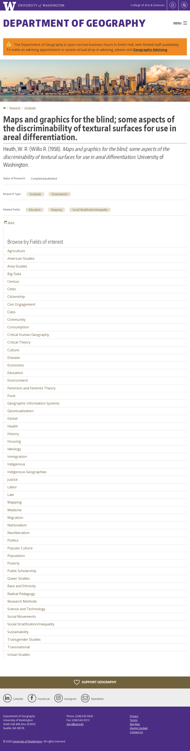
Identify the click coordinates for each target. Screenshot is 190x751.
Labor (12, 487)
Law (10, 494)
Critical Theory (19, 342)
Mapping (56, 210)
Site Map (135, 724)
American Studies (21, 258)
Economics (15, 365)
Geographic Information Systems (33, 403)
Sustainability (18, 632)
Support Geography (95, 682)
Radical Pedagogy (21, 593)
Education (35, 210)
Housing (14, 441)
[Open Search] (184, 5)
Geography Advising (150, 49)
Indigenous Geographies (27, 472)
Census (13, 281)
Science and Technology (26, 609)
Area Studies (17, 266)
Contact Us (136, 732)
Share (9, 222)
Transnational (18, 647)
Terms (133, 720)
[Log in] (172, 5)
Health (12, 426)
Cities (11, 289)
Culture (13, 350)
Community (16, 319)
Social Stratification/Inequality (90, 210)
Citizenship (16, 296)
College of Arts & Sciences (147, 5)
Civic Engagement (21, 304)
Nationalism (17, 525)
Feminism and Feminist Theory (31, 388)
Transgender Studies (24, 639)
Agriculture (16, 251)
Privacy (134, 716)
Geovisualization (20, 411)
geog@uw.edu (75, 724)
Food (11, 395)
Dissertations (60, 194)
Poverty (13, 563)
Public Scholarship (21, 571)
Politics (13, 540)
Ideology (14, 449)
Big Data (14, 274)
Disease (13, 357)
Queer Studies (18, 578)
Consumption (18, 327)
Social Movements (21, 616)
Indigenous (16, 464)
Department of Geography (74, 23)
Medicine (14, 510)
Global (12, 418)
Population (16, 555)
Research (14, 108)
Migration (15, 517)
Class (11, 312)
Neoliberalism (18, 532)
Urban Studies (18, 654)
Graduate (30, 108)
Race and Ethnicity (21, 586)
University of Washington (27, 741)
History (13, 433)
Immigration (17, 456)
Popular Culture (20, 548)
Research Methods (22, 601)
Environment (17, 380)
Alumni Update (139, 728)
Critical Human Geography (28, 334)
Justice (12, 479)
